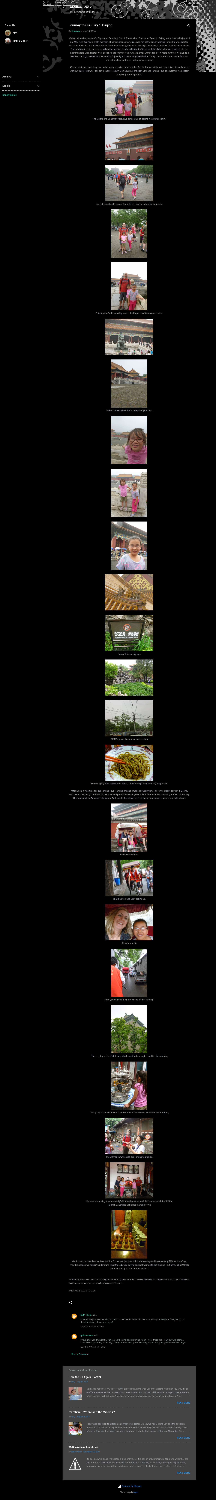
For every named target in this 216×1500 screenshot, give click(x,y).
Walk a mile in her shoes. (84, 1447)
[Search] (194, 8)
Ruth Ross (86, 1315)
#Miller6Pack (81, 7)
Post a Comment (80, 1354)
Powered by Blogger (129, 1486)
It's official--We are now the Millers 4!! (92, 1412)
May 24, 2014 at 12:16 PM (93, 1347)
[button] (188, 25)
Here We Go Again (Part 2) (85, 1377)
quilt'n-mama (87, 1335)
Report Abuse (9, 95)
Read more (183, 1402)
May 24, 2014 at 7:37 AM (92, 1326)
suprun (135, 1492)
